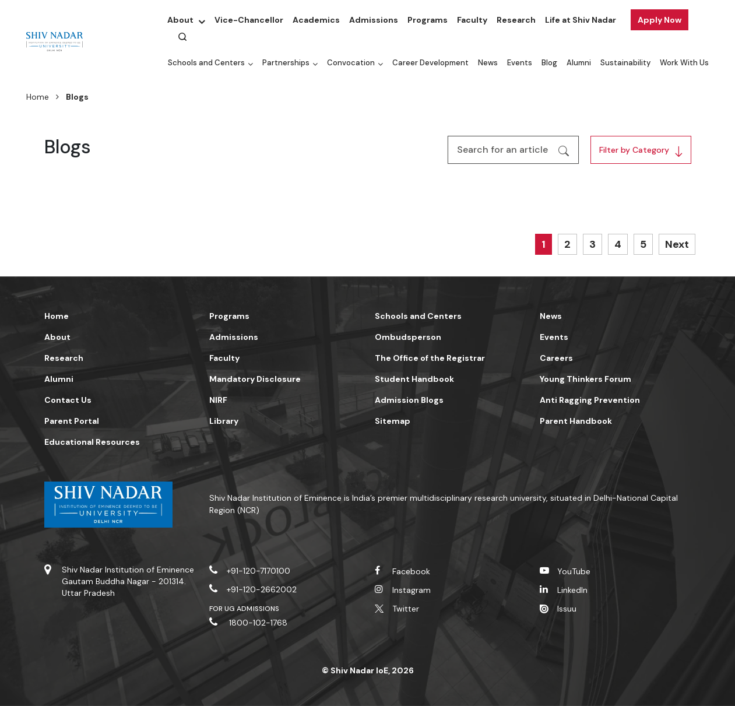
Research (516, 20)
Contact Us (68, 400)
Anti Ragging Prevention (590, 400)
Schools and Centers (206, 63)
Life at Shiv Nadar (580, 20)
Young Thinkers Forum (585, 379)
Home (37, 97)
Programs (427, 20)
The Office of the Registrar (430, 358)
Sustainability (625, 63)
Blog (549, 63)
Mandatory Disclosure (255, 379)
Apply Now (659, 20)
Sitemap (392, 421)
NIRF (218, 400)
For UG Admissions (244, 608)
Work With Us (684, 63)
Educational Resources (92, 442)
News (488, 63)
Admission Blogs (409, 400)
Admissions (373, 20)
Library (223, 421)
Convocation (351, 63)
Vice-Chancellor (248, 20)
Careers (556, 358)
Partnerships (286, 63)
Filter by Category (634, 150)
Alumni (579, 63)
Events (519, 63)
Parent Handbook (576, 421)
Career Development (430, 63)
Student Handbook (414, 379)
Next (677, 244)
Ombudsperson (408, 337)
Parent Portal (71, 421)
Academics (316, 20)
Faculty (472, 20)
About (180, 20)
